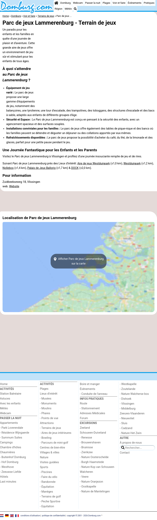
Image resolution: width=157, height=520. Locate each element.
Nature (44, 457)
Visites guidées (49, 462)
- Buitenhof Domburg (13, 457)
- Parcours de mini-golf (54, 442)
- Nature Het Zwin (131, 433)
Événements (134, 2)
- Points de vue (49, 418)
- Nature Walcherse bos (134, 394)
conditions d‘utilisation (30, 516)
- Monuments (48, 403)
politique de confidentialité (53, 516)
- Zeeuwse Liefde (10, 472)
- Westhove (7, 467)
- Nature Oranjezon (91, 481)
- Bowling (45, 437)
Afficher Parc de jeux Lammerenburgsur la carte (78, 261)
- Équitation (47, 486)
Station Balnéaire (10, 393)
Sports (44, 467)
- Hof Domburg (9, 462)
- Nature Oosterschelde (94, 457)
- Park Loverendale (11, 427)
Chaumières (7, 452)
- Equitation (47, 506)
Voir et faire (119, 2)
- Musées (45, 398)
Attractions (47, 423)
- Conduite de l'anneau (94, 394)
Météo (68, 8)
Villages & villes (49, 452)
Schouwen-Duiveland (93, 432)
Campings (6, 442)
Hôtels (4, 476)
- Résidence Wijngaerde (14, 432)
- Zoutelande (127, 389)
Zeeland (85, 427)
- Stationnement (90, 408)
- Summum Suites (11, 437)
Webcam (78, 2)
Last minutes (8, 481)
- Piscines (46, 472)
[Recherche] (75, 9)
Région (58, 8)
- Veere (84, 476)
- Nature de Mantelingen (95, 491)
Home (4, 384)
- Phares (45, 413)
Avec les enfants (10, 403)
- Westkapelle (128, 384)
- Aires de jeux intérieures (55, 433)
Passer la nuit (92, 2)
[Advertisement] (78, 201)
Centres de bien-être (52, 447)
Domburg (65, 2)
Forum (84, 418)
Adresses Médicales (92, 413)
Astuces (5, 398)
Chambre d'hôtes (10, 447)
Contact (125, 452)
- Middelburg (127, 408)
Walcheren (86, 472)
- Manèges (46, 491)
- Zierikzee (86, 452)
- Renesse (86, 437)
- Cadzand (126, 428)
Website (14, 186)
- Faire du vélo (48, 477)
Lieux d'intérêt (48, 393)
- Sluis (123, 423)
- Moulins (45, 408)
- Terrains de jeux (50, 428)
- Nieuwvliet (127, 418)
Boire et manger (90, 384)
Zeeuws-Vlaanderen (132, 413)
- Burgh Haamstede (92, 462)
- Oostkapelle (88, 486)
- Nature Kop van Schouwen (97, 467)
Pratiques (149, 2)
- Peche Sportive (50, 501)
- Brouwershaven (90, 442)
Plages (106, 2)
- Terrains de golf (50, 496)
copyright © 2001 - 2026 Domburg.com (84, 516)
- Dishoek (125, 398)
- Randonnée (48, 482)
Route (83, 403)
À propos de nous (131, 442)
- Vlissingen (127, 403)
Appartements (9, 423)
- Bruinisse (86, 447)
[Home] (56, 3)
